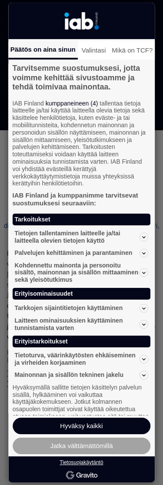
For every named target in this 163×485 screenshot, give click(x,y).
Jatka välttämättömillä (81, 445)
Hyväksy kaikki (81, 425)
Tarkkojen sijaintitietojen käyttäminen (82, 308)
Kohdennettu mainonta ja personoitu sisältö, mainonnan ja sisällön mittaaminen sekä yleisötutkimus (82, 273)
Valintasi (94, 50)
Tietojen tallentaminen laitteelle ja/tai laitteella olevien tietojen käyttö (82, 237)
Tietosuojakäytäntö (81, 462)
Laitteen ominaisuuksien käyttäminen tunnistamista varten (82, 324)
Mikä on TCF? (132, 50)
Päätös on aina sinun (43, 49)
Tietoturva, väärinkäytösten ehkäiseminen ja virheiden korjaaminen (82, 359)
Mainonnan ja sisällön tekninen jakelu (82, 375)
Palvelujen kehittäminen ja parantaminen (82, 253)
